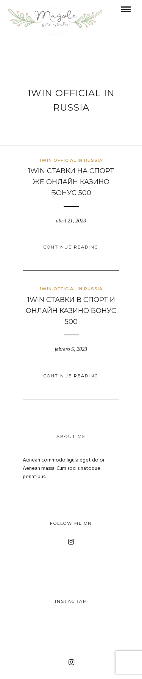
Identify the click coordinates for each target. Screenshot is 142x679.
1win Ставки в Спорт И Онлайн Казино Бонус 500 (71, 311)
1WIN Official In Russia (71, 160)
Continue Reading (71, 247)
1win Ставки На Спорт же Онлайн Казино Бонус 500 (71, 182)
